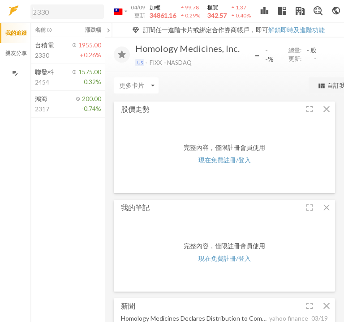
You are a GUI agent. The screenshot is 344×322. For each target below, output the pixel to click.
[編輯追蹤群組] (15, 73)
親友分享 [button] (16, 53)
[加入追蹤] (122, 55)
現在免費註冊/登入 (224, 160)
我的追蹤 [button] (16, 33)
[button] (65, 11)
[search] (67, 11)
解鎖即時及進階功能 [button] (296, 30)
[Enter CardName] (136, 85)
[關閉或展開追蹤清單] (108, 30)
